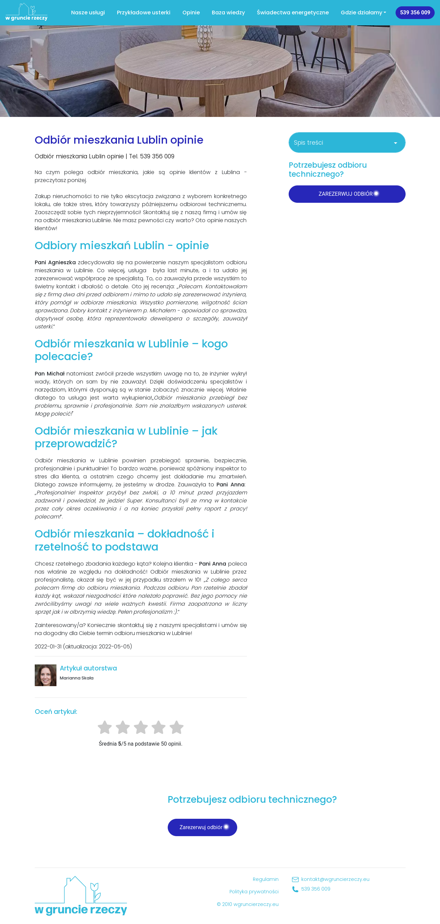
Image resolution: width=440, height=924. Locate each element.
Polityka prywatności (254, 891)
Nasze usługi (88, 12)
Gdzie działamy (361, 12)
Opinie (191, 12)
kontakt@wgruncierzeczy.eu (335, 879)
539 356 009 (415, 12)
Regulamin (266, 879)
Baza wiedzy (228, 12)
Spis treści (347, 143)
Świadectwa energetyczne (293, 12)
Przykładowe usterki (143, 12)
